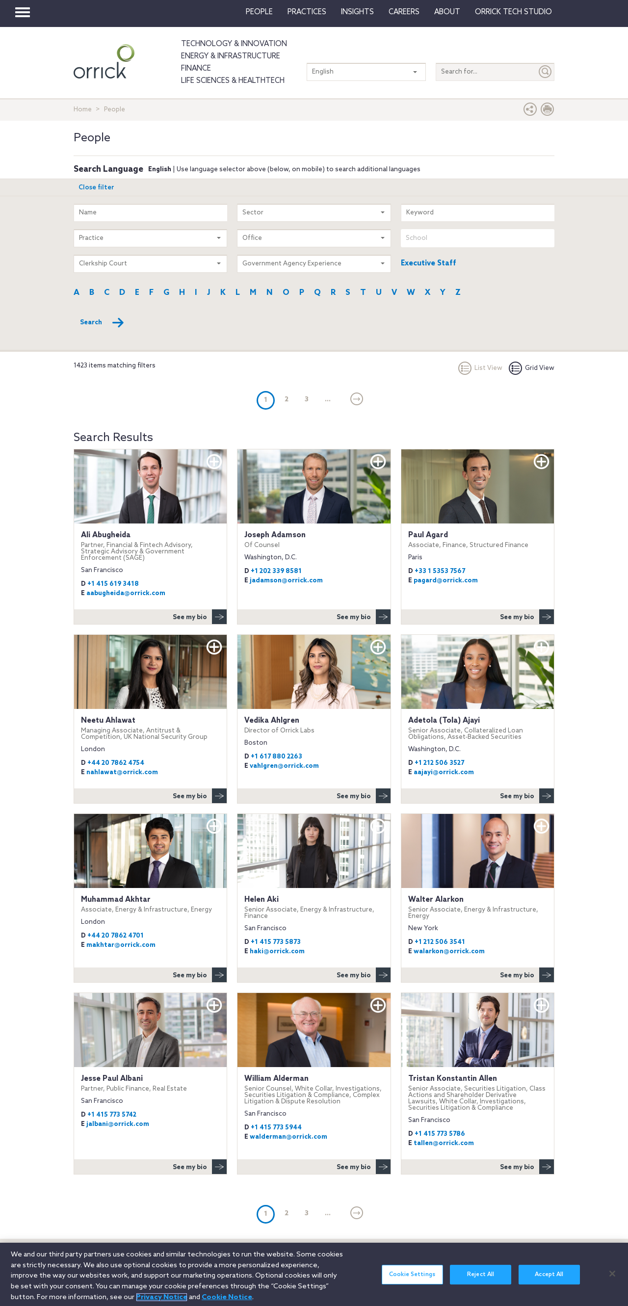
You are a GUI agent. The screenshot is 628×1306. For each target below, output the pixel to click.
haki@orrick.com (277, 951)
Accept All (549, 1281)
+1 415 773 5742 (111, 1115)
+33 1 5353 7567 (440, 571)
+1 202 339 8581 (276, 571)
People (259, 12)
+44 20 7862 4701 (115, 936)
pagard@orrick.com (446, 580)
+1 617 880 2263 (276, 756)
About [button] (447, 12)
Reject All (480, 1281)
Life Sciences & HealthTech (233, 81)
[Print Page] (547, 112)
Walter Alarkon (477, 907)
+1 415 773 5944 (276, 1127)
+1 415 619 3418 (113, 584)
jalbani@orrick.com (117, 1124)
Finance (196, 68)
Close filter (96, 187)
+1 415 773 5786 (440, 1134)
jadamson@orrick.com (286, 580)
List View (480, 368)
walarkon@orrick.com (449, 951)
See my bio (200, 616)
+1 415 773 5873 (276, 942)
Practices (307, 12)
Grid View (531, 368)
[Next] (356, 400)
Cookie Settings (412, 1281)
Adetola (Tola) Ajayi (477, 728)
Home (83, 109)
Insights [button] (357, 12)
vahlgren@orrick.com (284, 766)
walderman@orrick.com (288, 1137)
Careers (404, 12)
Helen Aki (313, 907)
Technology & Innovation (234, 44)
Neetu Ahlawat (150, 728)
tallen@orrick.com (444, 1143)
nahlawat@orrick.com (122, 772)
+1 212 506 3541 (440, 942)
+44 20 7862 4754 (115, 763)
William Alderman (313, 1089)
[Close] (612, 1279)
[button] (530, 112)
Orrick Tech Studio (513, 12)
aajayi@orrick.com (444, 772)
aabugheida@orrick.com (125, 593)
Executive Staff (428, 263)
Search (102, 322)
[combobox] (477, 238)
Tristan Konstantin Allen (477, 1092)
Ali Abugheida (150, 546)
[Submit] (545, 72)
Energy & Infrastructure (230, 56)
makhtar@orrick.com (121, 945)
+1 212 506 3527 (439, 763)
